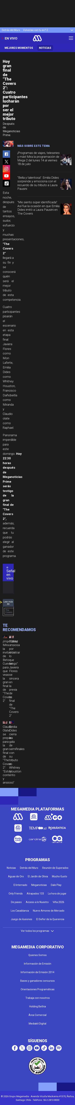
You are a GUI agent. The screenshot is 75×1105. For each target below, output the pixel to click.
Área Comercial (37, 1015)
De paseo (16, 902)
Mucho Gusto (59, 876)
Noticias (45, 47)
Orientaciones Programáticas (38, 989)
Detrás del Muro (11, 30)
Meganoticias (39, 885)
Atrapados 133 (35, 893)
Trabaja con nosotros (37, 997)
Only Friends (16, 893)
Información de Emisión (37, 963)
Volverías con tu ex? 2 (35, 30)
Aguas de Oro (16, 876)
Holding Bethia (37, 1006)
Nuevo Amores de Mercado (48, 910)
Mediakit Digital (37, 1023)
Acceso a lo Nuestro (37, 902)
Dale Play (56, 885)
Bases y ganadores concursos (37, 980)
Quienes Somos (37, 955)
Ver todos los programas (37, 930)
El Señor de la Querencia (50, 919)
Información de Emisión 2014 (37, 972)
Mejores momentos (19, 47)
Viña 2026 (58, 902)
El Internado (20, 885)
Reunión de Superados (55, 867)
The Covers (8, 611)
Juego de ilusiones (21, 919)
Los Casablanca (20, 910)
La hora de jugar (57, 893)
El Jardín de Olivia (38, 876)
